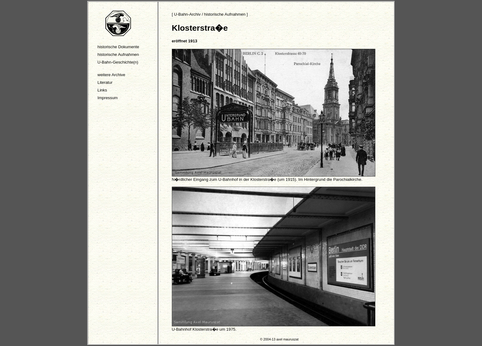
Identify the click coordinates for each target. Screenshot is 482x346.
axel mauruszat (287, 339)
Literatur (105, 82)
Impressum (107, 97)
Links (102, 90)
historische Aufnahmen (118, 54)
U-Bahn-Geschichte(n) (117, 62)
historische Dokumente (118, 47)
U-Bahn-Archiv (187, 14)
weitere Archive (111, 74)
